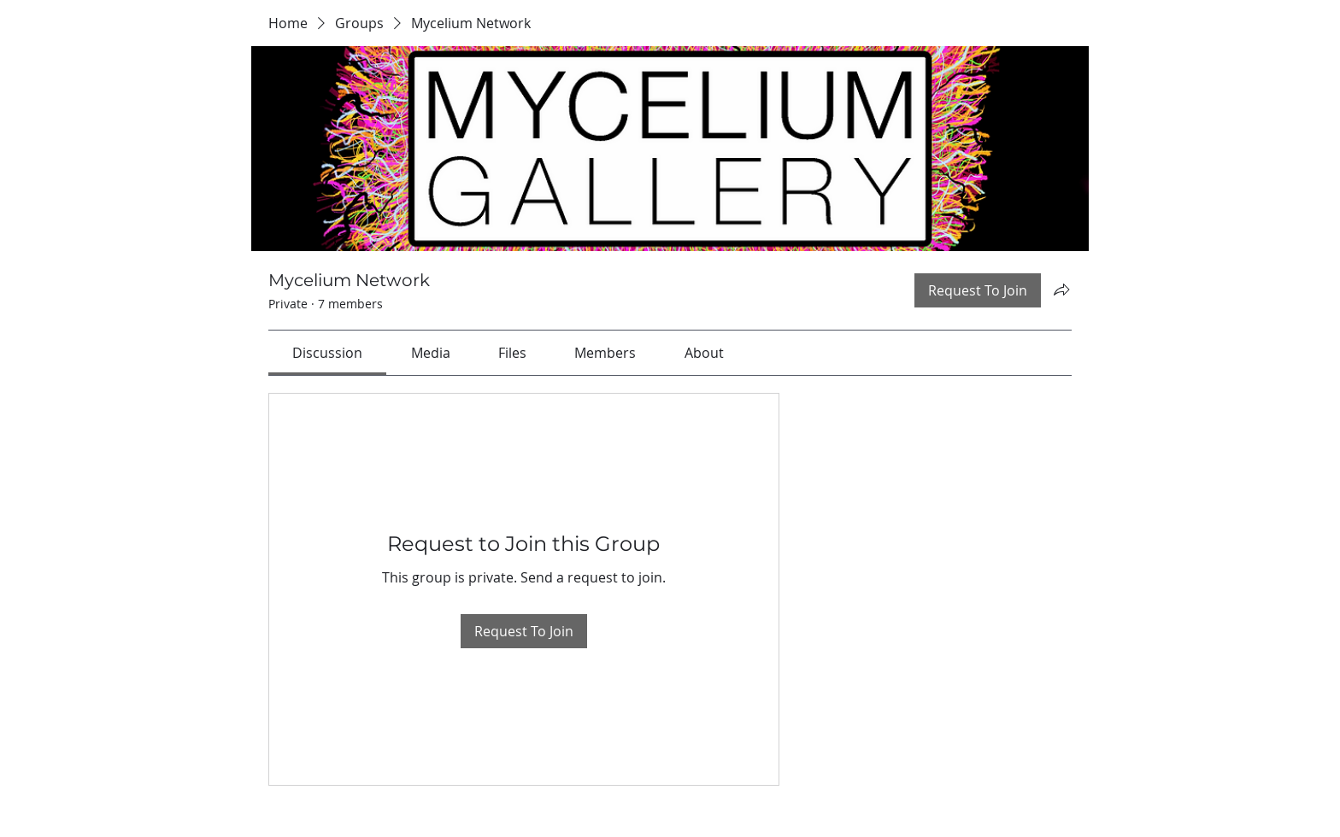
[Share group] (1061, 289)
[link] (327, 352)
